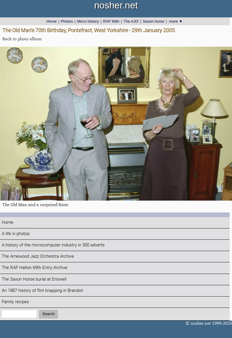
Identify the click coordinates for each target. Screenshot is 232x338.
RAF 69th (111, 21)
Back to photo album (22, 38)
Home (51, 21)
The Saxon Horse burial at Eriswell (34, 279)
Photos (67, 21)
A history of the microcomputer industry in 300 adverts (53, 245)
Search (48, 314)
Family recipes (15, 301)
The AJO (131, 21)
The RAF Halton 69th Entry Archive (34, 267)
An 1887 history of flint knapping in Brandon (42, 290)
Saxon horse (153, 21)
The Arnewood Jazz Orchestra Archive (38, 256)
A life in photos (16, 233)
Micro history (88, 21)
